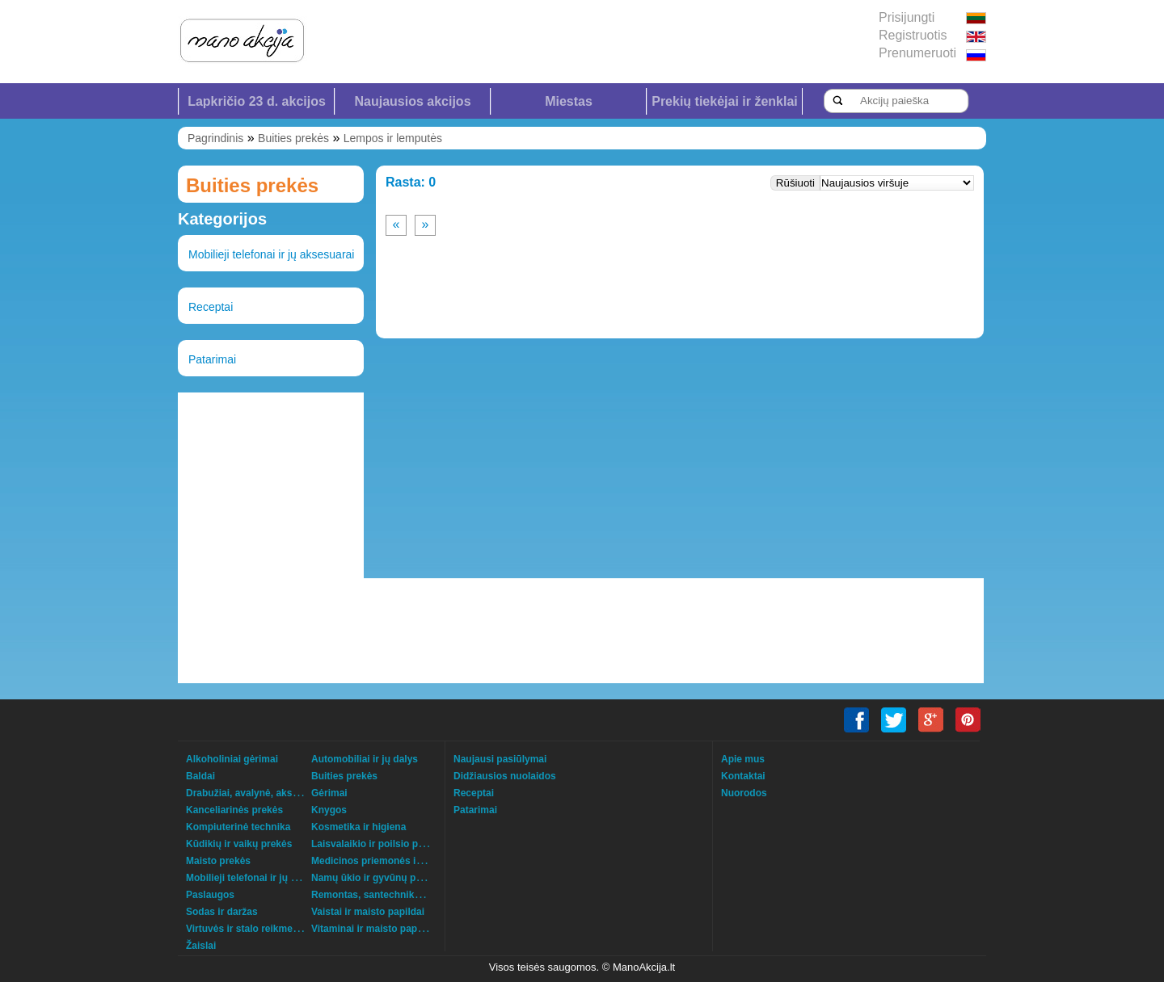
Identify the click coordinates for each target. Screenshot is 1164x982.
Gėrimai (329, 793)
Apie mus (743, 759)
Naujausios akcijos (412, 101)
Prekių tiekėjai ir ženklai (725, 101)
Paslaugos (210, 894)
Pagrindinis (215, 138)
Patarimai (212, 359)
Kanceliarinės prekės (234, 810)
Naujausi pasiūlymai (499, 759)
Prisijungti (906, 17)
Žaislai (201, 945)
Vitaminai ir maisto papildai (373, 928)
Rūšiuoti (795, 183)
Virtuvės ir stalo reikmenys (248, 928)
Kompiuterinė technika (238, 827)
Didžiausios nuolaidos (504, 776)
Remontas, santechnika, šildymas (388, 894)
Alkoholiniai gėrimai (232, 759)
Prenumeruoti (917, 53)
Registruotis (913, 35)
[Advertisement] (271, 485)
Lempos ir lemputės (393, 138)
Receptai (210, 306)
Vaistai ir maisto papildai (367, 911)
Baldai (200, 776)
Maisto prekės (218, 861)
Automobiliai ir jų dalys (364, 759)
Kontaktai (743, 776)
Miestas (569, 101)
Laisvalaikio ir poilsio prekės (377, 844)
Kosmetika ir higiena (358, 827)
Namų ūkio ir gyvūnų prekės (376, 877)
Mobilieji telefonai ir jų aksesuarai (271, 254)
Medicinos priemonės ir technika (386, 861)
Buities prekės (293, 138)
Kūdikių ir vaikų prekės (239, 844)
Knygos (329, 810)
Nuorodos (744, 793)
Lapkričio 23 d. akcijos (257, 101)
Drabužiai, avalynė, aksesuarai (256, 793)
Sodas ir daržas (222, 911)
